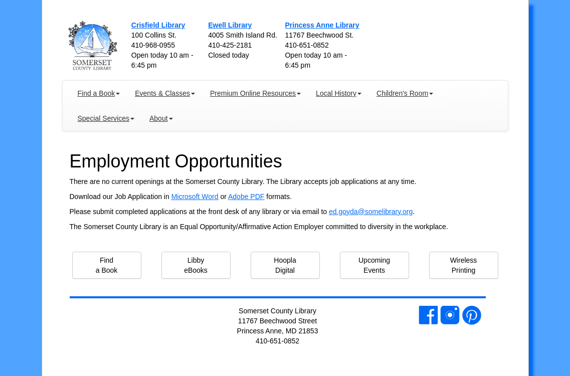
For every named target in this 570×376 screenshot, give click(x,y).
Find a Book (107, 265)
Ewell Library (230, 25)
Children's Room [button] (404, 93)
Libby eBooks (196, 265)
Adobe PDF (246, 197)
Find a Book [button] (99, 93)
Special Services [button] (106, 118)
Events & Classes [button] (165, 93)
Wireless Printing (463, 265)
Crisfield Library (158, 25)
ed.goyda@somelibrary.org (371, 212)
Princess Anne (322, 25)
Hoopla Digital (285, 265)
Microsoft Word (195, 197)
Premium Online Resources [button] (255, 93)
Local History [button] (338, 93)
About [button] (161, 118)
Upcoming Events (374, 265)
